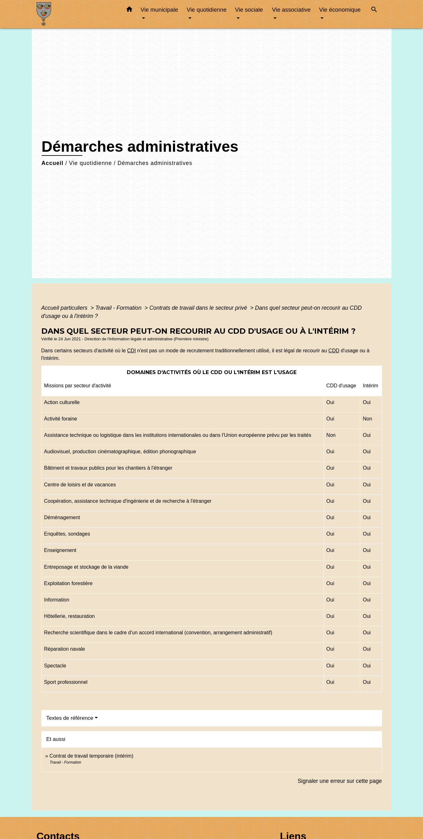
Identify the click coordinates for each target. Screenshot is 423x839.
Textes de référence (69, 718)
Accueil (53, 163)
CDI (131, 350)
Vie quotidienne (90, 163)
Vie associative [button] (291, 9)
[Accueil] (76, 14)
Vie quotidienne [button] (206, 9)
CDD (333, 350)
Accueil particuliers (65, 308)
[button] (129, 10)
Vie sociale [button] (249, 9)
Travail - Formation (119, 308)
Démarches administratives (154, 163)
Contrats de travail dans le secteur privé (199, 308)
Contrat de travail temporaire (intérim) (91, 756)
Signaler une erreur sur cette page (340, 781)
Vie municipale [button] (159, 9)
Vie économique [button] (340, 9)
